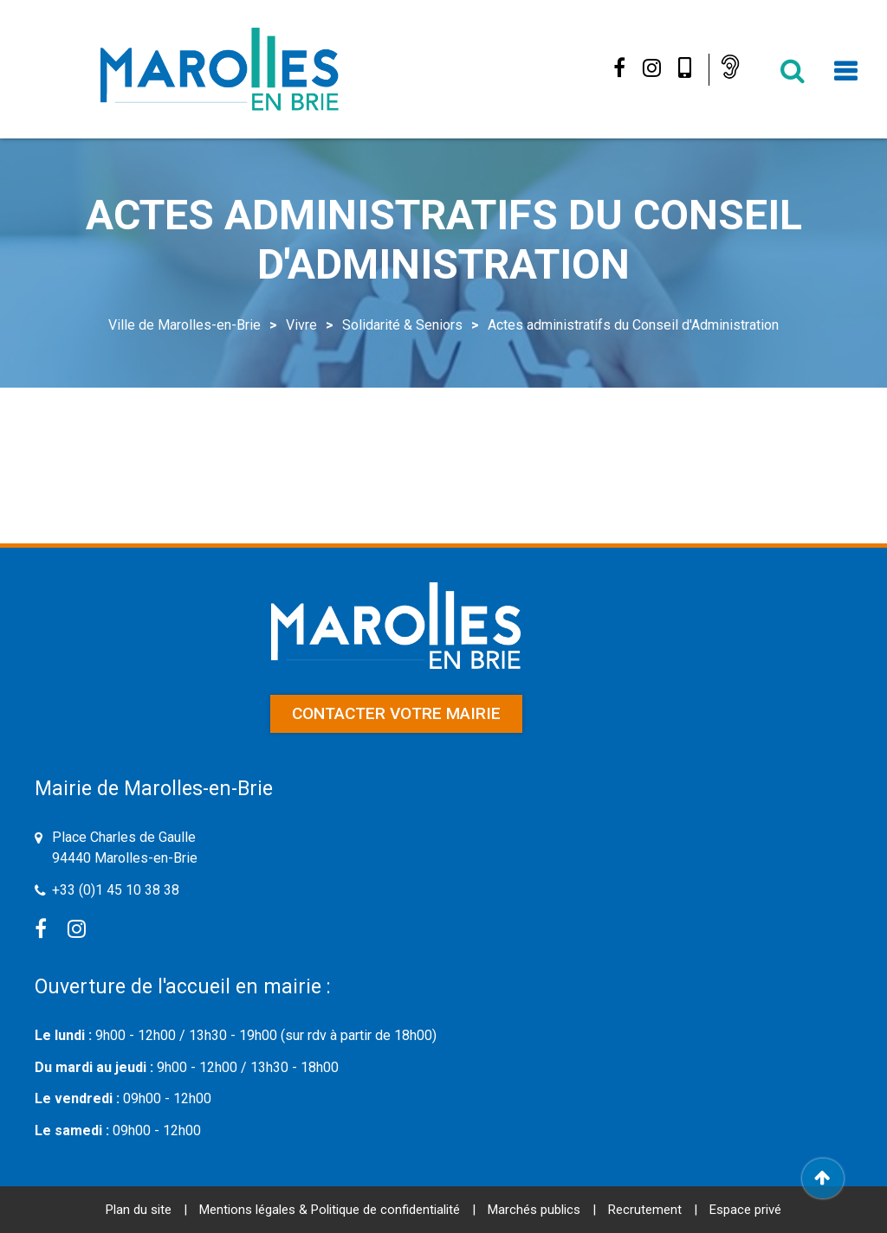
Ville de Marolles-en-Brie (184, 325)
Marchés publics (534, 1209)
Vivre (301, 325)
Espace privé (745, 1209)
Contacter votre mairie (396, 713)
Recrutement (645, 1209)
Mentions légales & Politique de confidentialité (329, 1209)
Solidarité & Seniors (402, 325)
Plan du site (139, 1209)
